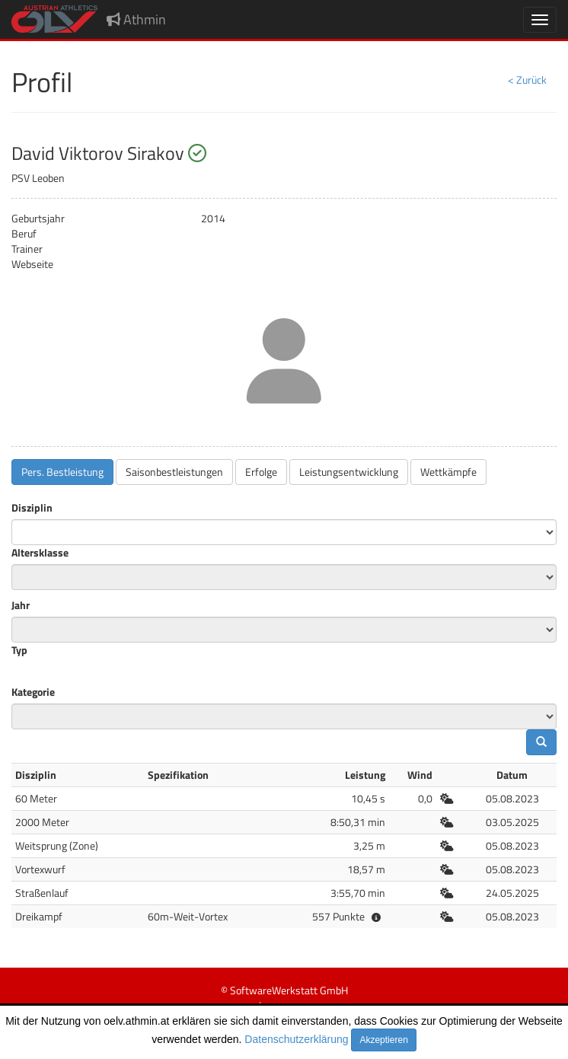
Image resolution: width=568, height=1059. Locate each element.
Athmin (136, 19)
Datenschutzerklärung (296, 1039)
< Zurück (527, 80)
